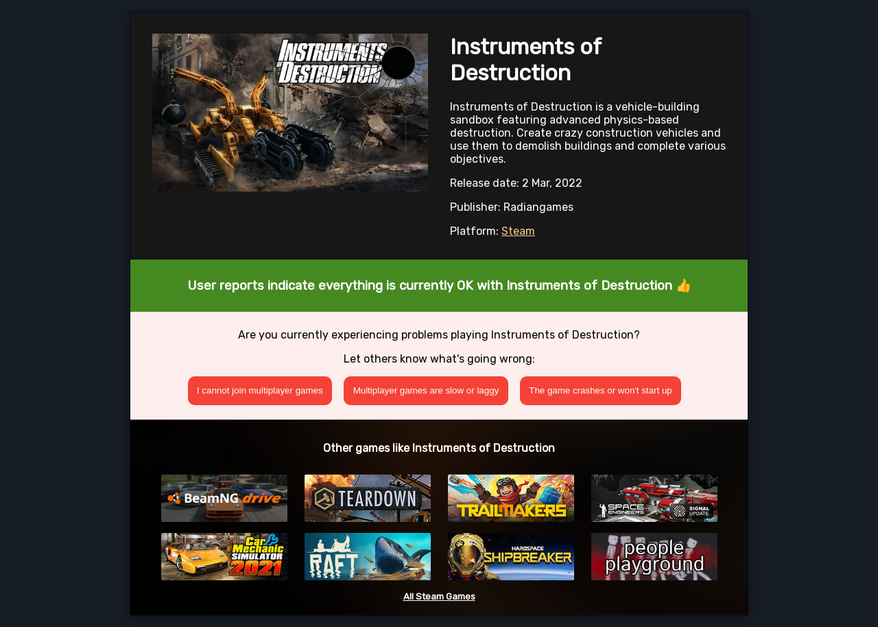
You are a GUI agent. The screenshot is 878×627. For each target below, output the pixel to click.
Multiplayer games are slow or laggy (426, 390)
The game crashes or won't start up (600, 390)
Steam (518, 231)
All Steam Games (439, 596)
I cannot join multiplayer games (260, 390)
